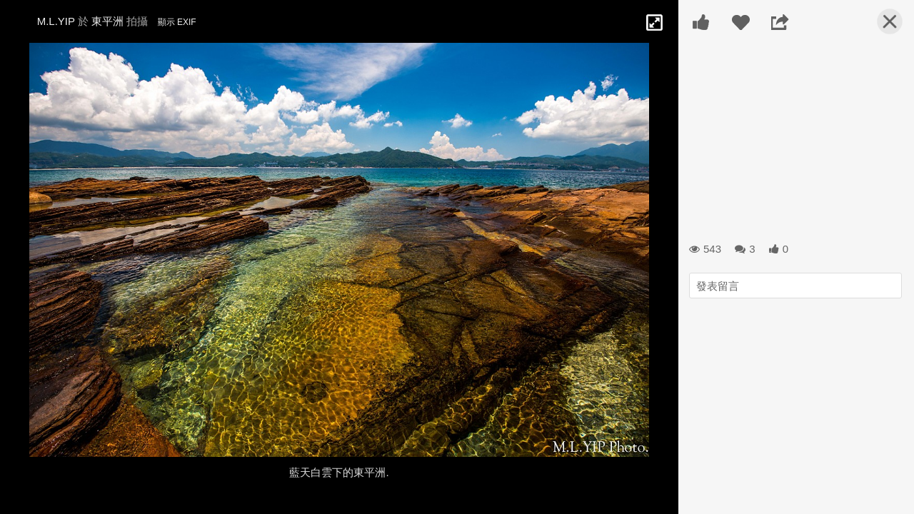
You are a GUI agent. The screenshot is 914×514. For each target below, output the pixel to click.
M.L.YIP (56, 21)
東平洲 (107, 21)
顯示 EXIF (177, 22)
